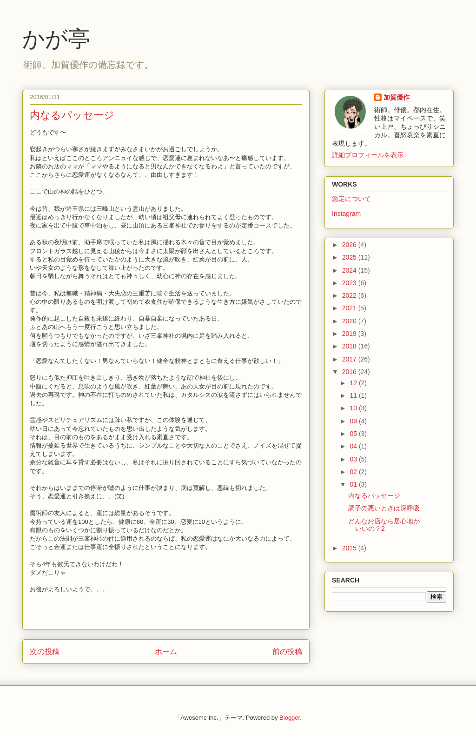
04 (354, 446)
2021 (350, 308)
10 (354, 408)
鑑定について (351, 198)
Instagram (346, 213)
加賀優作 (396, 97)
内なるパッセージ (374, 495)
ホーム (166, 652)
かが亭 (56, 39)
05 (354, 433)
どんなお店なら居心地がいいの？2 (384, 525)
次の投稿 (45, 652)
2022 (350, 295)
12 (354, 383)
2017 (350, 359)
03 (354, 459)
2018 (350, 346)
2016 (350, 371)
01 (354, 484)
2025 (350, 257)
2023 (350, 283)
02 (354, 471)
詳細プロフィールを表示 (367, 155)
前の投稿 (287, 652)
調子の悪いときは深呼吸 (384, 508)
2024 (350, 270)
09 (354, 421)
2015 (350, 548)
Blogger (289, 717)
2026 (350, 244)
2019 (350, 333)
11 (354, 395)
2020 (350, 321)
